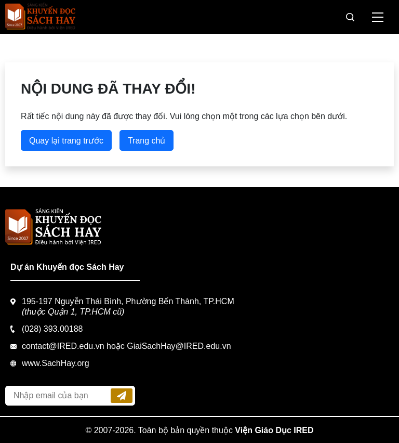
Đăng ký (121, 395)
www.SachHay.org (55, 363)
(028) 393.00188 (52, 328)
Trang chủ (147, 140)
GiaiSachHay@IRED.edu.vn (179, 346)
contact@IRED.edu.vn (63, 346)
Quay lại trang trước (66, 140)
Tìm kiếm (350, 17)
